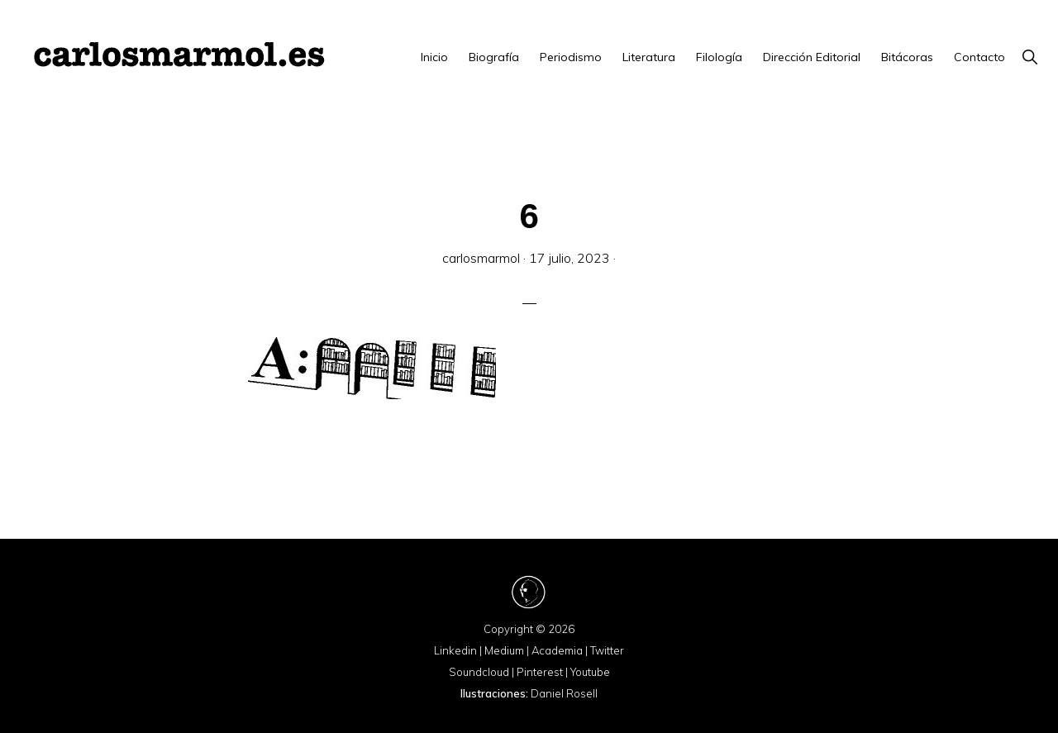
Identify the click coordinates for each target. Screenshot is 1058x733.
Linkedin (455, 650)
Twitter (607, 650)
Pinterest (540, 671)
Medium (504, 650)
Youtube (590, 671)
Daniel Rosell (564, 693)
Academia (557, 650)
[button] (1029, 57)
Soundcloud (479, 671)
